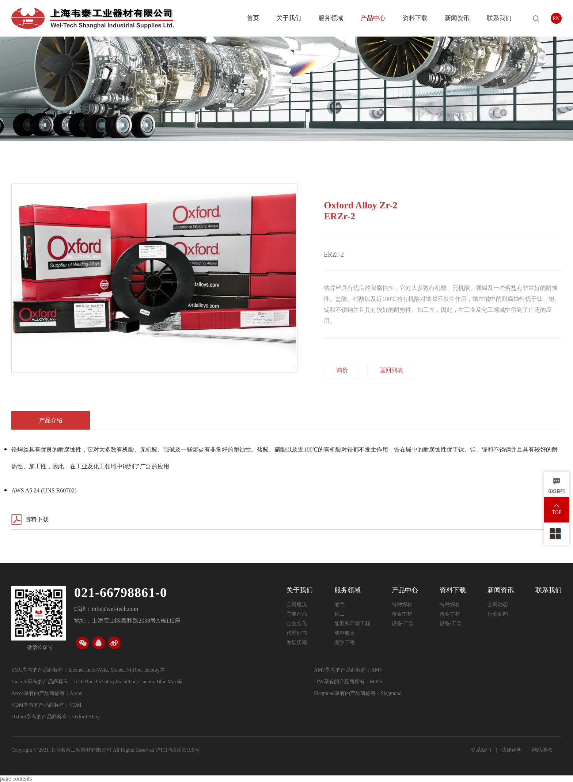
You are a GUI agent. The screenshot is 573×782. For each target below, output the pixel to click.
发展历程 (296, 642)
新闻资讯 (457, 18)
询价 (342, 370)
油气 (339, 604)
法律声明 (512, 750)
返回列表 (391, 370)
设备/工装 (403, 623)
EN (556, 18)
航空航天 (344, 633)
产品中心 (373, 18)
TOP (556, 512)
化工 (339, 614)
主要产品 (296, 614)
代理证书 (296, 633)
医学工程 (344, 642)
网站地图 (543, 750)
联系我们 (499, 18)
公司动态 (497, 604)
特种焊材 (402, 604)
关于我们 (288, 18)
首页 (253, 18)
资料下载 (415, 18)
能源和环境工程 (352, 623)
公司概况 (296, 604)
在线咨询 (556, 491)
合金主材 (402, 614)
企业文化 (296, 623)
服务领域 (330, 18)
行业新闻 (497, 614)
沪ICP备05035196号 (178, 750)
